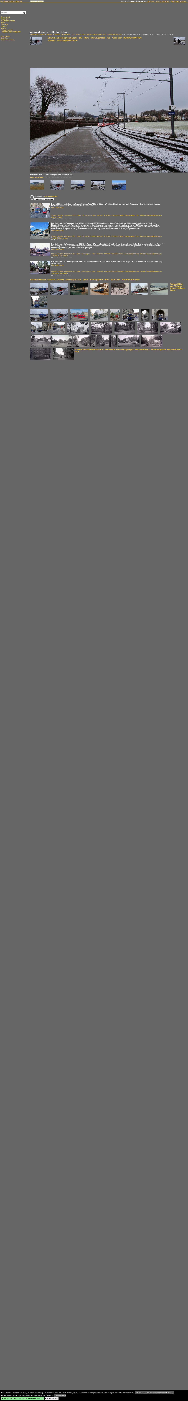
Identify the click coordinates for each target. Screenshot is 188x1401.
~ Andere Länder (7, 30)
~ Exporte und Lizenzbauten (11, 32)
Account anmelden (162, 1)
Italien (3, 23)
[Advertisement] (108, 21)
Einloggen (150, 1)
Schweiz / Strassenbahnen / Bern (62, 41)
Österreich (4, 24)
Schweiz (49, 34)
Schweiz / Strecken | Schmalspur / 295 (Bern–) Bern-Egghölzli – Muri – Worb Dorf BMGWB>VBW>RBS (95, 38)
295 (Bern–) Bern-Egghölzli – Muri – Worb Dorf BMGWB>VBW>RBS (97, 34)
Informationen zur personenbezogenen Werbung (154, 1393)
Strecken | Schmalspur (62, 34)
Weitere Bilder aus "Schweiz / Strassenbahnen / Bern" (177, 287)
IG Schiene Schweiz (8, 21)
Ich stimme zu (51, 1398)
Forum (32, 1)
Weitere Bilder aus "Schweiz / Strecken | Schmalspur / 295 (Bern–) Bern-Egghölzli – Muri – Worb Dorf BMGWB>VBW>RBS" (85, 280)
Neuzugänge (5, 36)
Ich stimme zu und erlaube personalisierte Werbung (23, 1398)
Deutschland (5, 17)
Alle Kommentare (50, 196)
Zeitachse (4, 38)
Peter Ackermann (36, 177)
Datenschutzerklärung (8, 40)
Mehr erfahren (60, 1396)
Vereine (3, 28)
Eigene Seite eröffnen (178, 1)
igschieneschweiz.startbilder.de (11, 1)
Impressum (39, 1)
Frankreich (4, 19)
